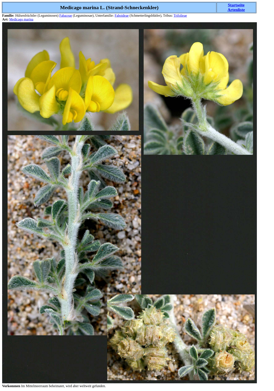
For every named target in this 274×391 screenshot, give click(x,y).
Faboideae (122, 15)
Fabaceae (65, 15)
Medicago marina (21, 19)
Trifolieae (180, 15)
